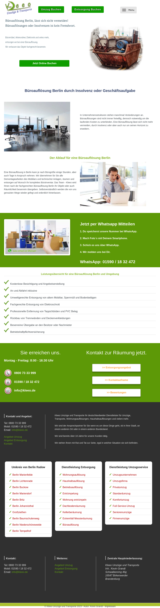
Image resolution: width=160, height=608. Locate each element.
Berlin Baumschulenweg (25, 518)
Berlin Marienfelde (22, 474)
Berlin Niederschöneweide (27, 524)
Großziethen (19, 512)
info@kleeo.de (20, 430)
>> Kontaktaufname (116, 380)
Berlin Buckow (20, 487)
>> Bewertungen (116, 392)
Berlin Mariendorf (22, 493)
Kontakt (8, 443)
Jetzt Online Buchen (44, 63)
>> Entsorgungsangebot (116, 367)
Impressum (110, 606)
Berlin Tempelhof (21, 531)
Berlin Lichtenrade (22, 481)
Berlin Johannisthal (23, 506)
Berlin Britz (18, 499)
